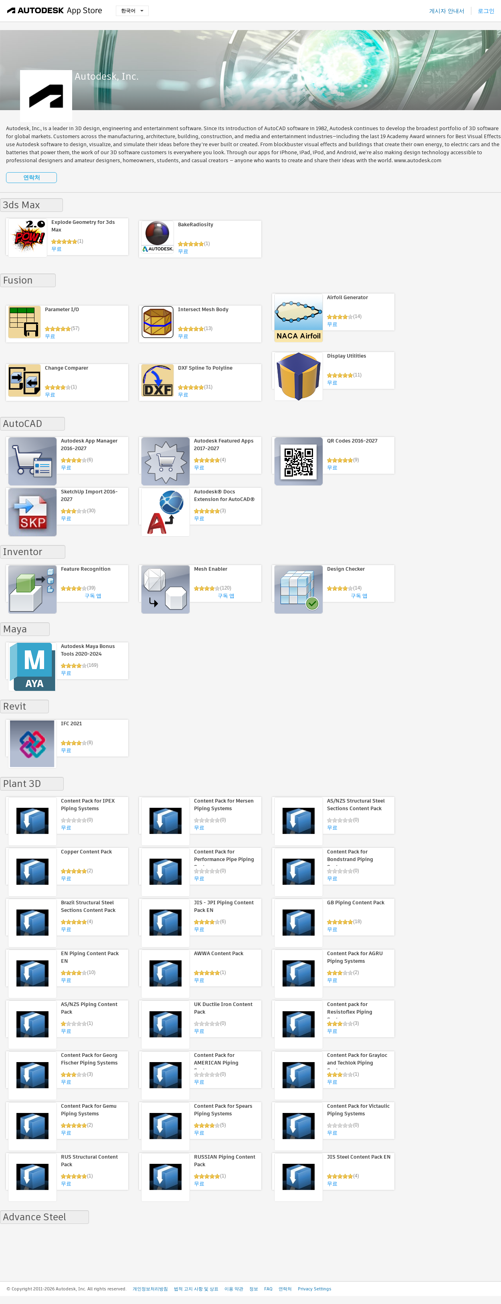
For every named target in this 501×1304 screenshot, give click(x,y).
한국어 (132, 10)
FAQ (268, 1289)
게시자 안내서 (447, 11)
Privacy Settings (314, 1289)
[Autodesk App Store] (54, 11)
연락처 (31, 177)
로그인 (486, 11)
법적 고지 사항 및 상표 (196, 1289)
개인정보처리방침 (150, 1289)
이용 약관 (233, 1289)
